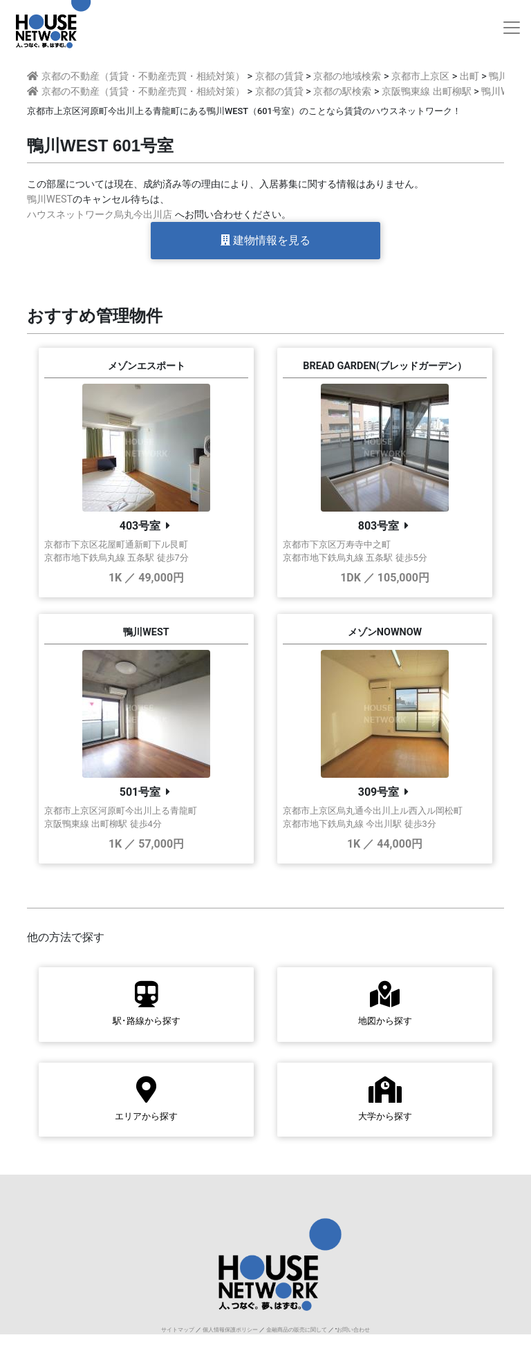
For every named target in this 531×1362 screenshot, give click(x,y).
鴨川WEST (50, 199)
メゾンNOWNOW (385, 632)
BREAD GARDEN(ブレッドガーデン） (384, 366)
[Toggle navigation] (511, 27)
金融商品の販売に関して (296, 1330)
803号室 (379, 525)
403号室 (140, 525)
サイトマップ (177, 1330)
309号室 (379, 792)
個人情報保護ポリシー (230, 1330)
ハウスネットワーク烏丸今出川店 (99, 215)
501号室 (140, 792)
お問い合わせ (353, 1330)
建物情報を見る (265, 240)
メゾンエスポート (146, 366)
